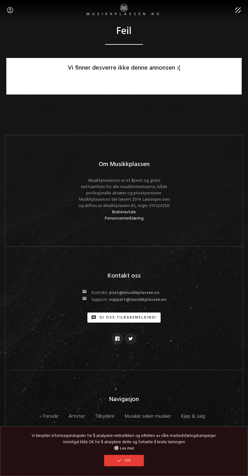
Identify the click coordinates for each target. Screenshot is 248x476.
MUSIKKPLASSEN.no (124, 10)
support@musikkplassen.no (137, 299)
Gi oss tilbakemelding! (124, 317)
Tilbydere (105, 416)
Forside (50, 416)
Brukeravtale (124, 212)
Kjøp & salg (193, 416)
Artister (76, 416)
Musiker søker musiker (148, 416)
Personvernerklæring (124, 218)
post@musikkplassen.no (134, 292)
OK (124, 460)
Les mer (124, 448)
